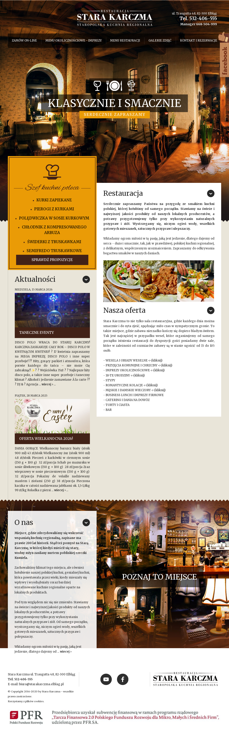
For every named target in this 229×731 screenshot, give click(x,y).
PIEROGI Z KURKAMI (54, 209)
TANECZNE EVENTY (36, 332)
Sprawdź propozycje (52, 260)
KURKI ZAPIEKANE (54, 200)
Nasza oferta (124, 310)
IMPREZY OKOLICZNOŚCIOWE (128, 370)
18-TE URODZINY (118, 375)
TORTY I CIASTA (117, 405)
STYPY (110, 380)
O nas (24, 522)
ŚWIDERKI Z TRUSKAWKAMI (54, 241)
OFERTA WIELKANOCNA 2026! (46, 439)
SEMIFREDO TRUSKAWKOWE (54, 250)
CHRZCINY (149, 365)
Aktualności (35, 279)
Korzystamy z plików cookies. (26, 701)
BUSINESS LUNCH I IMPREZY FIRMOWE (135, 395)
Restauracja (123, 193)
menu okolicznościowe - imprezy (73, 40)
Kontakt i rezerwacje (198, 40)
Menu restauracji (125, 40)
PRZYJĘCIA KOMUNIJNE (123, 365)
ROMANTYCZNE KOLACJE (124, 385)
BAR (109, 410)
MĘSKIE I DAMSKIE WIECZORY (128, 390)
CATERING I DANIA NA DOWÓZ (128, 400)
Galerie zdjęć (160, 40)
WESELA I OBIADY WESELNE (127, 360)
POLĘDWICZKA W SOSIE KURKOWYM (54, 218)
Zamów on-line (24, 40)
